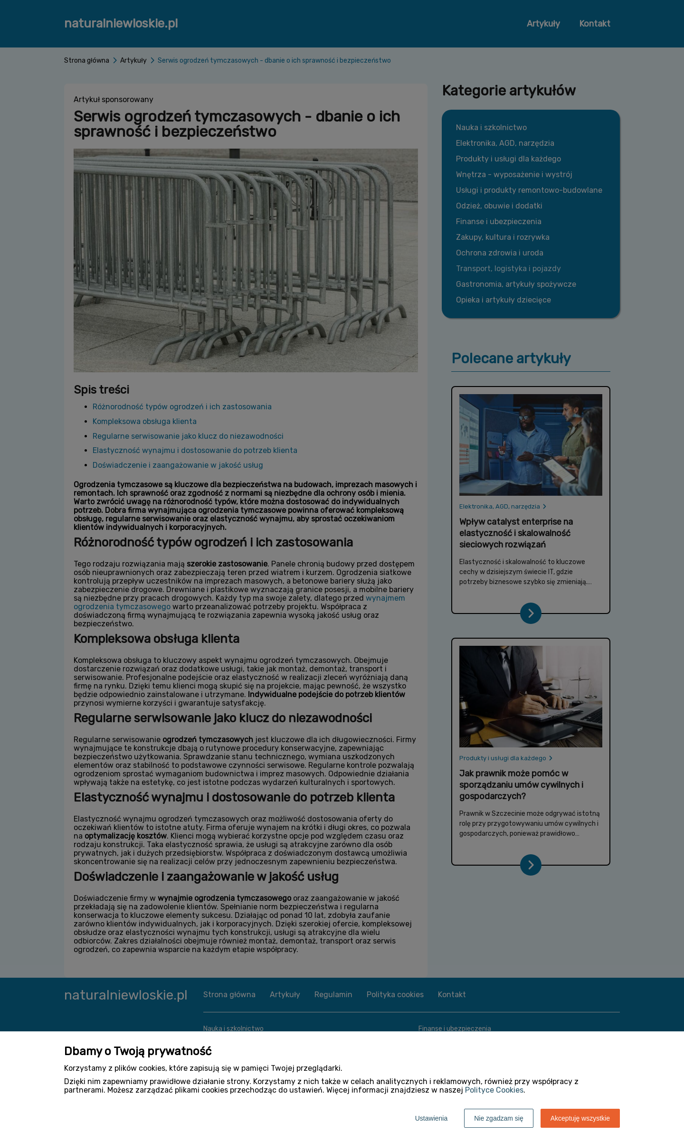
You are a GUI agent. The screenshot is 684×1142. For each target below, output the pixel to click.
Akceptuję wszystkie (580, 1118)
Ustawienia (431, 1118)
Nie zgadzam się (498, 1118)
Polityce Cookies (494, 1090)
